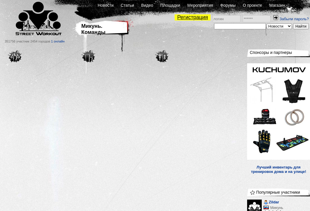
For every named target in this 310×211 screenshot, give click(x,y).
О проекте (252, 5)
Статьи (127, 5)
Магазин (277, 5)
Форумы (228, 5)
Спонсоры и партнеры (271, 52)
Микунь (276, 207)
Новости (105, 5)
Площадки (170, 5)
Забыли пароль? (294, 19)
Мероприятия (200, 5)
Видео (147, 5)
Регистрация (192, 17)
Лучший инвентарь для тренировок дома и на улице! (278, 169)
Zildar (271, 202)
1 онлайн (58, 41)
